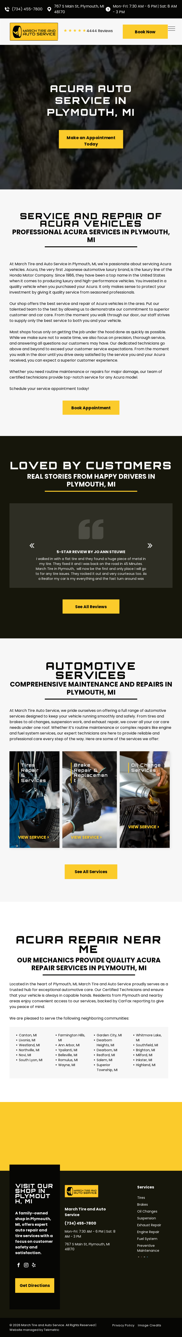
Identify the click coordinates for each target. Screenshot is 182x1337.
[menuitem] (125, 1325)
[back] (32, 545)
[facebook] (18, 1266)
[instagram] (26, 1266)
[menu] (171, 28)
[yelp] (33, 1266)
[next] (150, 545)
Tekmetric (51, 1330)
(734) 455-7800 (27, 9)
